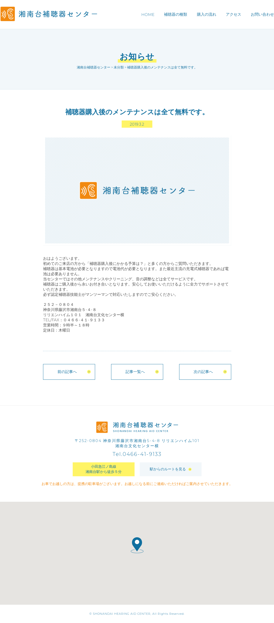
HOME (147, 14)
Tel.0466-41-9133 (137, 454)
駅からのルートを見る (171, 469)
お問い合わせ (262, 14)
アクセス (233, 14)
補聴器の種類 (175, 14)
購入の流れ (206, 14)
